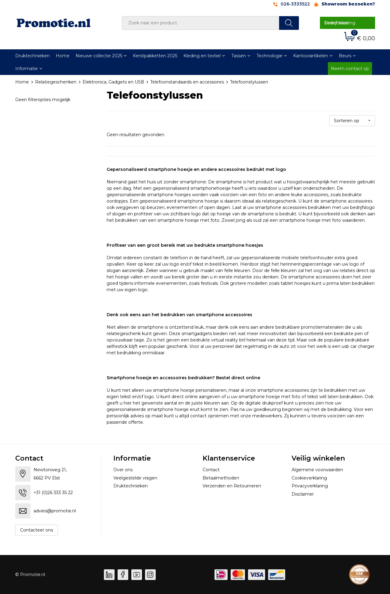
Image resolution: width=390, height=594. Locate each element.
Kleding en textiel (202, 55)
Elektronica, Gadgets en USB (113, 82)
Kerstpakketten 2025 (155, 55)
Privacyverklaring (310, 486)
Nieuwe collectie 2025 (99, 55)
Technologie (269, 55)
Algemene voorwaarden (317, 469)
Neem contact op (350, 68)
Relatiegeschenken (55, 82)
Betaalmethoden (221, 478)
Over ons (123, 469)
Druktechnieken (32, 55)
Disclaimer (303, 494)
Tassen (238, 55)
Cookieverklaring (309, 478)
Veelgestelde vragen (135, 478)
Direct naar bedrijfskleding (339, 23)
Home (62, 55)
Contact (211, 469)
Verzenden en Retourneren (232, 486)
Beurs (345, 55)
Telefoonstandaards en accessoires (187, 82)
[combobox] (200, 23)
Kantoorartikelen (310, 55)
